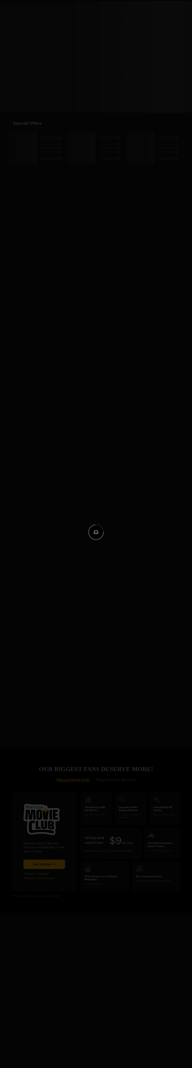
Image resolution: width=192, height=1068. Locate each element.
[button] (96, 532)
